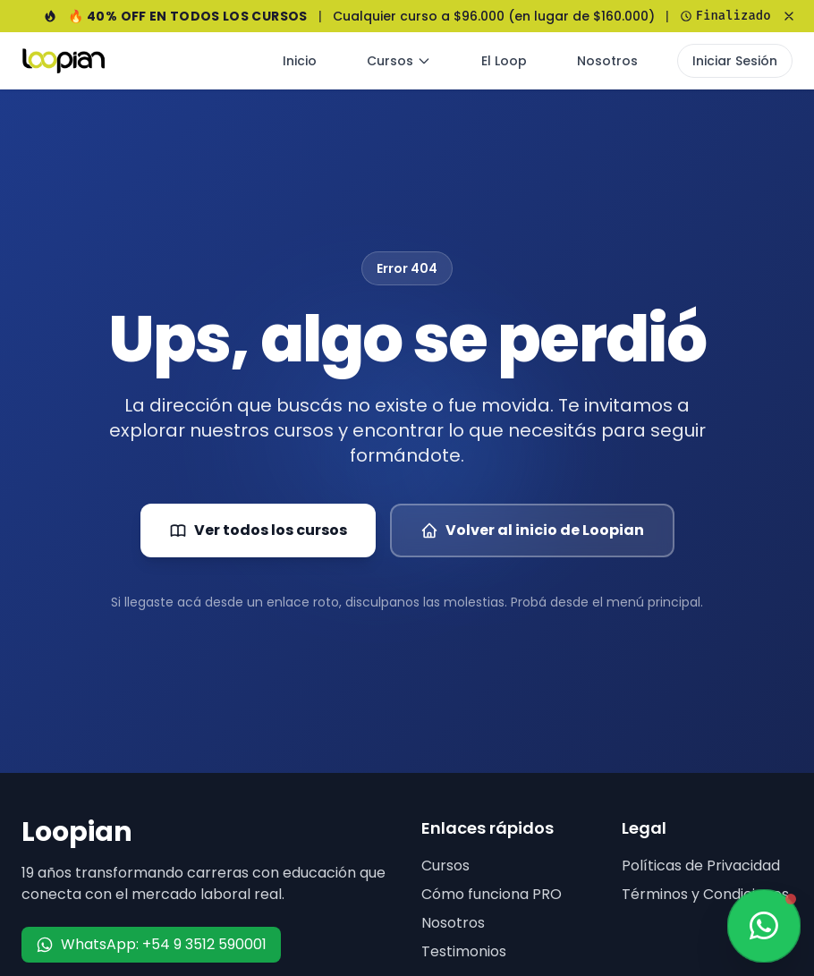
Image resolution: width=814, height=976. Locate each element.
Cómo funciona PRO (491, 894)
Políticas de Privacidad (701, 865)
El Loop (504, 61)
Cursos (399, 61)
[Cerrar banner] (789, 16)
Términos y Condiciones (705, 894)
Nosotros (607, 61)
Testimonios (463, 951)
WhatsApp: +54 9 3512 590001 (151, 944)
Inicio (300, 61)
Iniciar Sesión (734, 61)
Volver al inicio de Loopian (532, 530)
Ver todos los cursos (258, 530)
